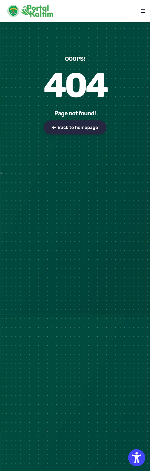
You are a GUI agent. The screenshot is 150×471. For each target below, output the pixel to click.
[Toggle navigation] (143, 11)
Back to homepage (75, 127)
